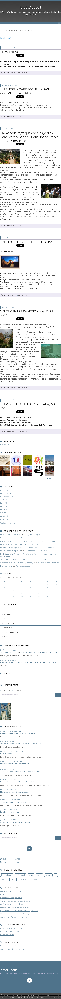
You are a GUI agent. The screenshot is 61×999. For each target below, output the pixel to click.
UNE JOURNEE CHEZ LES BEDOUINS (26, 242)
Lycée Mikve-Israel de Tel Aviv (11, 904)
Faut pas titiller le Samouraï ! (11, 538)
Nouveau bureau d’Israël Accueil (14, 792)
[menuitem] (9, 31)
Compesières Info (44, 559)
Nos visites (8, 627)
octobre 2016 (5, 493)
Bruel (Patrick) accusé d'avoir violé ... (14, 544)
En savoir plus (54, 997)
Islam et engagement (49, 541)
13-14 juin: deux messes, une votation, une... (17, 559)
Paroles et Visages (23, 566)
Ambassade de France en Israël (12, 891)
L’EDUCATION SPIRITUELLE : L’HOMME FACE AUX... (19, 541)
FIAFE (2, 894)
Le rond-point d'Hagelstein (10, 547)
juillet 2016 (4, 503)
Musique (7, 614)
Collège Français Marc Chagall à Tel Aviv (15, 907)
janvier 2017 (4, 490)
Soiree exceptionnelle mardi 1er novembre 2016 (20, 743)
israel (31, 875)
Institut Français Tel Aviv (9, 946)
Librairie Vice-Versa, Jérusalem (12, 928)
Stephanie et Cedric (8, 652)
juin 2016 (3, 506)
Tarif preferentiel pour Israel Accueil (15, 802)
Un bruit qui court (7, 935)
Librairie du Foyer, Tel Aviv (10, 931)
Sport (6, 636)
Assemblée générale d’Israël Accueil (16, 822)
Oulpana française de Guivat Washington (16, 914)
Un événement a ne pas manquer (14, 764)
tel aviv (48, 875)
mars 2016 (4, 516)
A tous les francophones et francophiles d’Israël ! (21, 772)
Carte (6, 673)
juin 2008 (29, 30)
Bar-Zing (34, 544)
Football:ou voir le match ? (11, 812)
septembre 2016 (6, 496)
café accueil (20, 875)
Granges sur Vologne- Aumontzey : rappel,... (17, 563)
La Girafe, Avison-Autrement (48, 563)
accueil (4, 879)
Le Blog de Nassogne (32, 534)
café (12, 879)
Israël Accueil (30, 7)
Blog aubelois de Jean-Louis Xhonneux (39, 547)
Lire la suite (4, 445)
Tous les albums (54, 478)
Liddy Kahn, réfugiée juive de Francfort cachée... (18, 554)
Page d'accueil (18, 30)
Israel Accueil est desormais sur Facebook (39, 652)
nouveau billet (22, 879)
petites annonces (11, 632)
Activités (7, 610)
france (34, 879)
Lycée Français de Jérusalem (11, 897)
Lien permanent (8, 73)
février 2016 (4, 519)
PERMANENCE (10, 52)
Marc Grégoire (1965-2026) (10, 534)
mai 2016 (3, 509)
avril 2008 (8, 30)
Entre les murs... (6, 566)
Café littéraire (6, 754)
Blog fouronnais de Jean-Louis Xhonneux (39, 551)
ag (56, 875)
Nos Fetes (8, 619)
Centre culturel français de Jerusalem (14, 949)
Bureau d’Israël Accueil (10, 662)
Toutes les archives (7, 523)
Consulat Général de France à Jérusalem (15, 901)
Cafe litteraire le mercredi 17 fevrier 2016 (41, 662)
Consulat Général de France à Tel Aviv (14, 917)
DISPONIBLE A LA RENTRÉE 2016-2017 (17, 782)
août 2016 (4, 500)
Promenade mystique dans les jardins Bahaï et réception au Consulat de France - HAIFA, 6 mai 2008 (30, 137)
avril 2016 (3, 513)
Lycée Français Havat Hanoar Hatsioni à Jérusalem (19, 910)
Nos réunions (9, 623)
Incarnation (29, 538)
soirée (39, 875)
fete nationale (6, 875)
